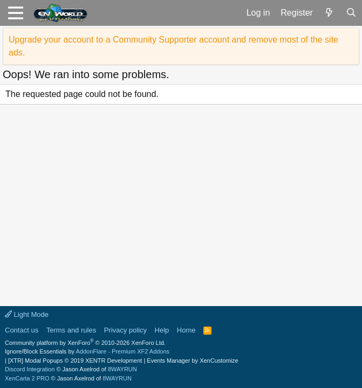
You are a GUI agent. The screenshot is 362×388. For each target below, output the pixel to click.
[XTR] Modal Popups (75, 360)
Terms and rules (71, 330)
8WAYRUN (122, 369)
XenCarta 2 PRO (27, 378)
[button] (15, 13)
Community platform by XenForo (85, 343)
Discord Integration (29, 369)
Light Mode (27, 314)
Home (186, 330)
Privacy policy (125, 330)
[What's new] (329, 13)
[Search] (351, 13)
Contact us (21, 330)
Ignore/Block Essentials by (87, 351)
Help (162, 330)
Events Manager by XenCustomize (192, 360)
